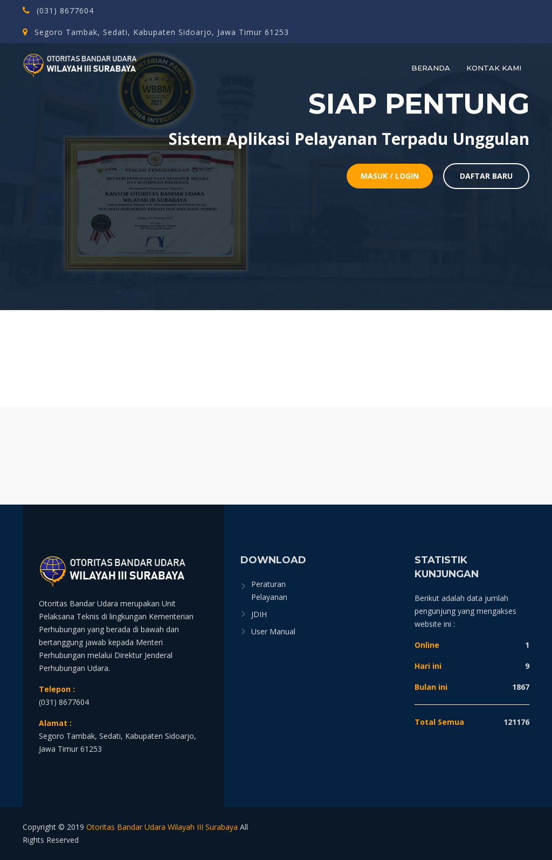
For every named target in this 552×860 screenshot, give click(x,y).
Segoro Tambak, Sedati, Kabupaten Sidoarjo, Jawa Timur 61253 (156, 32)
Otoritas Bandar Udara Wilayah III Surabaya (162, 827)
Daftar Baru (486, 176)
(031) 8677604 (58, 10)
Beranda (430, 68)
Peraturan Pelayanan (269, 590)
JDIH (259, 614)
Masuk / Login (390, 176)
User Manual (273, 631)
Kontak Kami (493, 68)
